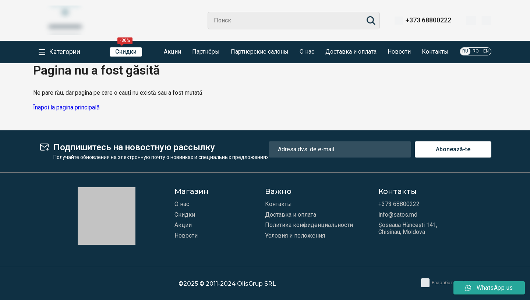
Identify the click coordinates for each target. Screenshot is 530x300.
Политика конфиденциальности (309, 225)
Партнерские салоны (260, 51)
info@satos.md (397, 215)
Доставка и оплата (351, 51)
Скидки (126, 51)
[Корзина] (486, 20)
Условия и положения (295, 235)
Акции (167, 52)
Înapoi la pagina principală (66, 107)
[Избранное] (471, 20)
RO (476, 51)
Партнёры (206, 51)
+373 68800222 (428, 20)
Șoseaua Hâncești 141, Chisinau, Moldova (407, 228)
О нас (307, 51)
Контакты (435, 51)
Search (371, 20)
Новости (399, 51)
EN (486, 51)
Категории (64, 51)
